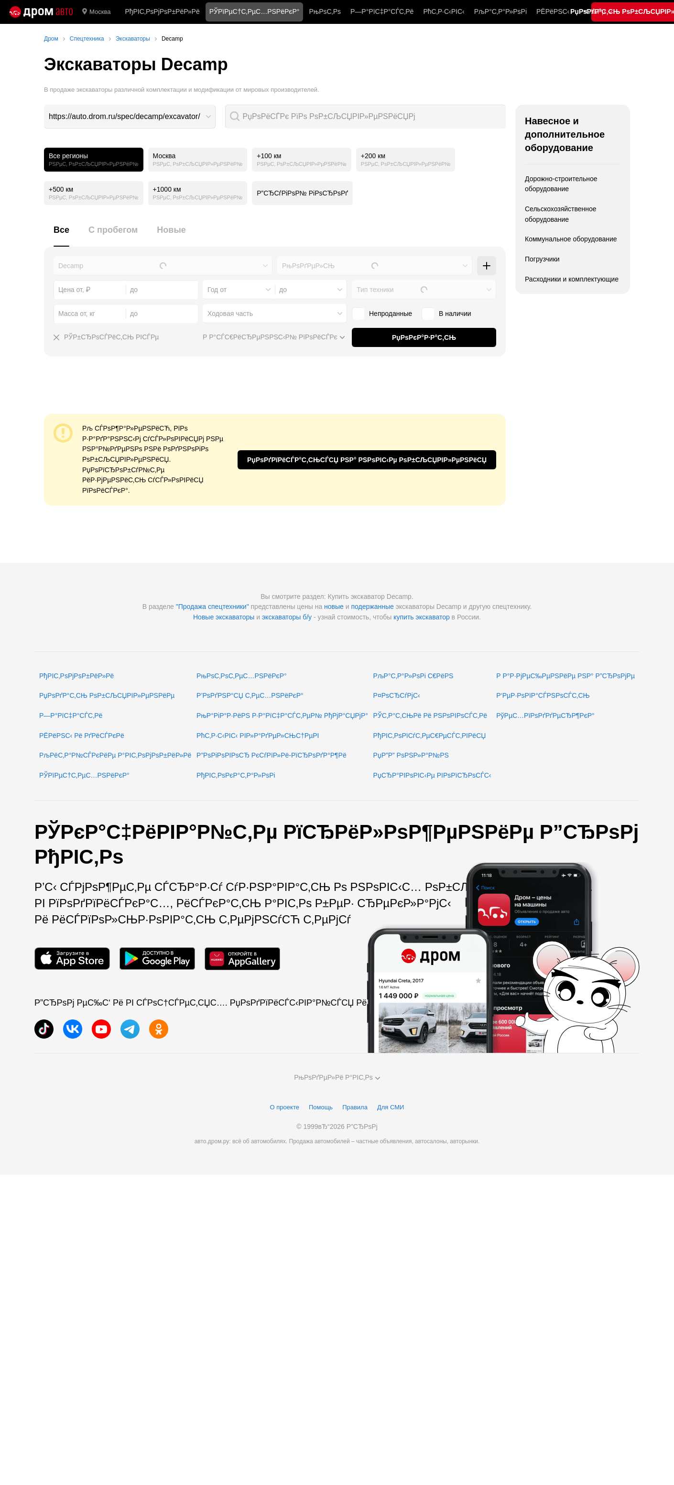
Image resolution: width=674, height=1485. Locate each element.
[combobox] (130, 117)
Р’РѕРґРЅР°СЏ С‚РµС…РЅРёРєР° (250, 695)
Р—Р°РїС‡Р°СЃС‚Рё (381, 11)
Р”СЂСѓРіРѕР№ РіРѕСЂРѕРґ (302, 193)
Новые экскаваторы (223, 617)
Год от (217, 289)
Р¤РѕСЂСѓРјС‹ (396, 695)
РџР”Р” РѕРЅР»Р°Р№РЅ (411, 755)
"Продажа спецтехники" (212, 606)
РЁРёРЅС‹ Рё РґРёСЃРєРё (81, 735)
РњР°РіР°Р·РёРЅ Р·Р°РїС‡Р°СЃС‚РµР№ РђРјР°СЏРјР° (282, 715)
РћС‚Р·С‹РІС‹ (443, 11)
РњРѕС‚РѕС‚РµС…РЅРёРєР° (241, 676)
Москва (96, 12)
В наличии (446, 313)
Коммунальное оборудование (571, 239)
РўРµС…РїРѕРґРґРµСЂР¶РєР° (545, 715)
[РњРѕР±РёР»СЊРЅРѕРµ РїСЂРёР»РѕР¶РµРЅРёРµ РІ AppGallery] (242, 958)
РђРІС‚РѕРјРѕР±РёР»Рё (162, 11)
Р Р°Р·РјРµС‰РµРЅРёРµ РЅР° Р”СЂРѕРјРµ (565, 676)
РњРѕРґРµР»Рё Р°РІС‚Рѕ (337, 1077)
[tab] (61, 235)
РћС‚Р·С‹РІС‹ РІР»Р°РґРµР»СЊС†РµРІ (257, 735)
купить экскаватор (421, 617)
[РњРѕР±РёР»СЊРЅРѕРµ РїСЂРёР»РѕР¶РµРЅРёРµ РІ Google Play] (157, 958)
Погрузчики (542, 259)
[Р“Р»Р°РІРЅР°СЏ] (41, 12)
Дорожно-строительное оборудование (561, 184)
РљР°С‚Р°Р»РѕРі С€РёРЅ (413, 676)
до (283, 289)
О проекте (284, 1107)
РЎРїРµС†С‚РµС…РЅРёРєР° (84, 775)
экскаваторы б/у (287, 617)
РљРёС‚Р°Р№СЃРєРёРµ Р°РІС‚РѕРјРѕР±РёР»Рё (115, 755)
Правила (355, 1107)
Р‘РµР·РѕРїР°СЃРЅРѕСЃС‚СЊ (542, 695)
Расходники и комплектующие (572, 279)
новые (334, 606)
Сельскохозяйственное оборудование (561, 214)
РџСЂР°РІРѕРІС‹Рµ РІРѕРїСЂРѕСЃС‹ (432, 775)
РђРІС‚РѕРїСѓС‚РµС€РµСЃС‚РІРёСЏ (429, 735)
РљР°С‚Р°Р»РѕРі (500, 11)
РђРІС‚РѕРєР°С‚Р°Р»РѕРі (235, 775)
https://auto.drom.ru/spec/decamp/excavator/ (124, 116)
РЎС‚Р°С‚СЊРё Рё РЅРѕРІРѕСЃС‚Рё (430, 715)
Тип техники (375, 289)
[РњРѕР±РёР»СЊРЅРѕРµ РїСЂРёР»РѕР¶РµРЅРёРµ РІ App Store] (72, 958)
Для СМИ (390, 1107)
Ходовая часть (230, 313)
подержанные (372, 606)
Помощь (321, 1107)
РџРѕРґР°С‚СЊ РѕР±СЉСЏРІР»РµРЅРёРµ (106, 695)
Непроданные (382, 313)
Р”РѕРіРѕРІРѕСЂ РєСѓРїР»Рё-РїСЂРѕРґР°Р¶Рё (271, 755)
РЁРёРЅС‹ (552, 11)
